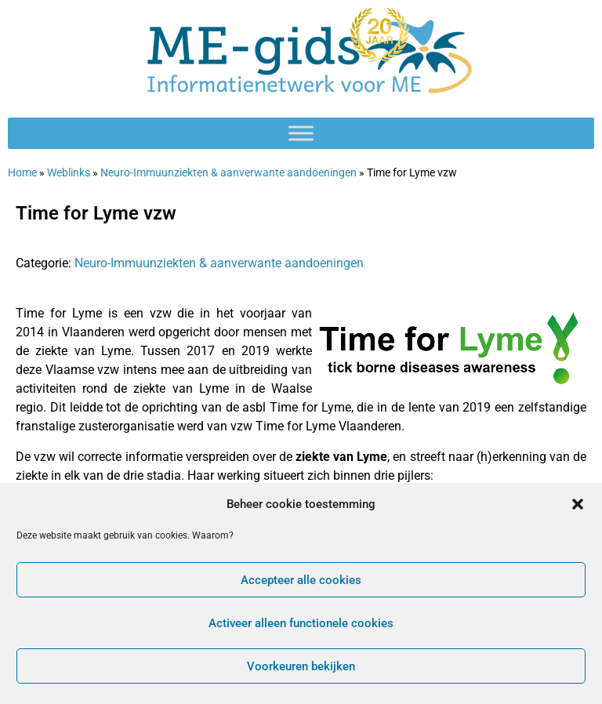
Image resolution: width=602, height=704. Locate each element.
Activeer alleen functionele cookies (301, 623)
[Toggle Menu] (301, 132)
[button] (578, 504)
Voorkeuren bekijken (301, 666)
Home (22, 172)
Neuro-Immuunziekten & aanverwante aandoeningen (228, 172)
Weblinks (68, 172)
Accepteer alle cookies (301, 580)
